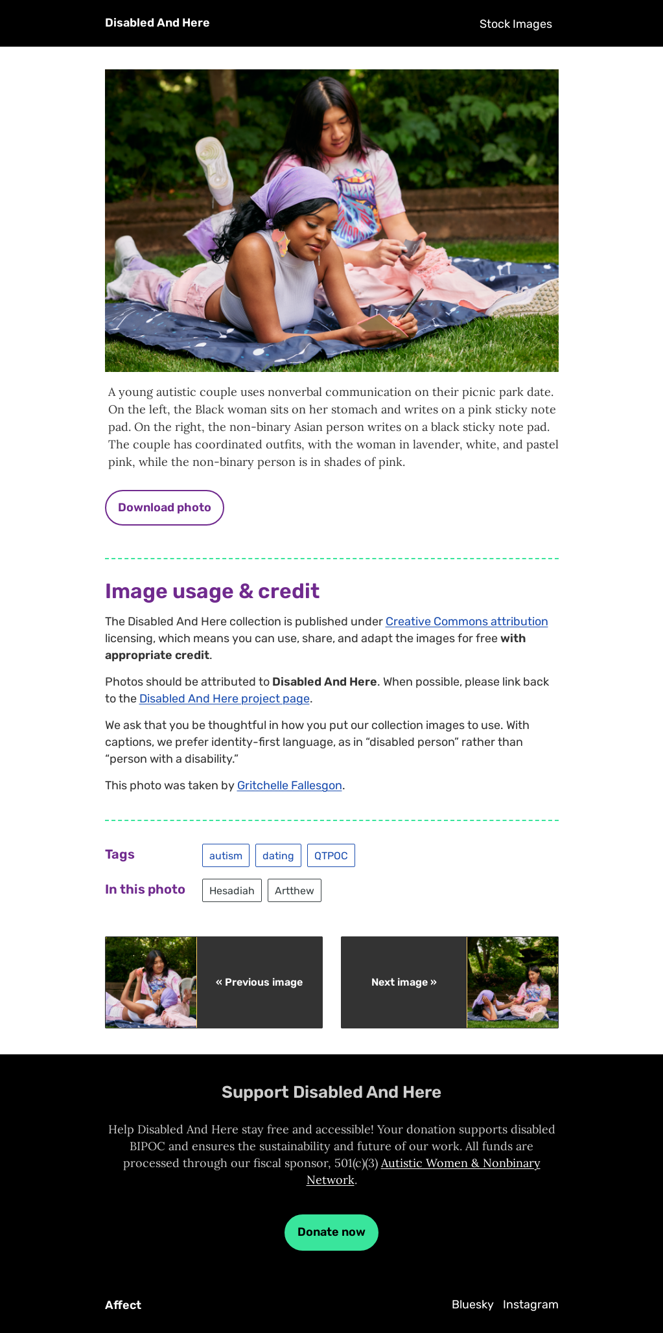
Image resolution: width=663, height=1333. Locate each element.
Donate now (331, 1232)
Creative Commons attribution (467, 621)
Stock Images (516, 24)
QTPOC (331, 855)
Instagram (531, 1304)
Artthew (294, 890)
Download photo (164, 507)
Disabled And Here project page (224, 698)
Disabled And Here (157, 23)
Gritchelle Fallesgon (289, 785)
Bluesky (473, 1304)
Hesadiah (232, 890)
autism (225, 855)
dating (278, 855)
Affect (123, 1305)
